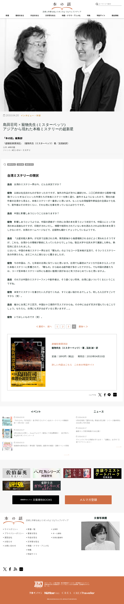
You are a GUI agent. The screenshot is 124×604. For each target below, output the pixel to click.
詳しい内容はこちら (62, 364)
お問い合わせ (10, 545)
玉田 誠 (20, 164)
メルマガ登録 (88, 499)
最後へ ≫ (84, 326)
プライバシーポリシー (14, 533)
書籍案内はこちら (36, 499)
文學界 (55, 529)
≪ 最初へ (40, 326)
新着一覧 (31, 529)
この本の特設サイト (84, 364)
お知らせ (8, 541)
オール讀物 (57, 533)
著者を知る (20, 16)
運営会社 (8, 537)
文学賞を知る (50, 16)
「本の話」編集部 (12, 138)
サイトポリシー (11, 529)
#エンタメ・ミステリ (21, 150)
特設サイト (101, 16)
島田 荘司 (29, 164)
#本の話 (11, 147)
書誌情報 (115, 16)
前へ (49, 326)
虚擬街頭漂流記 (59, 343)
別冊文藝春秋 (58, 537)
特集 (88, 16)
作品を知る (34, 16)
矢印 (66, 454)
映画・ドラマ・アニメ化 (71, 16)
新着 (7, 16)
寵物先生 (11, 164)
